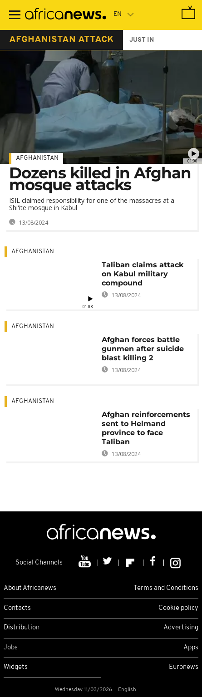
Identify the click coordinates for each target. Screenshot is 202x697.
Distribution (21, 627)
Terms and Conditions (165, 588)
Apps (190, 647)
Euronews (183, 667)
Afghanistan (37, 158)
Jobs (11, 647)
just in (141, 40)
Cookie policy (178, 608)
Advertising (180, 627)
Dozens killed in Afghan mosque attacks (100, 178)
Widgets (16, 667)
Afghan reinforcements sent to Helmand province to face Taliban (146, 428)
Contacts (17, 608)
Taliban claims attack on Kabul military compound (142, 273)
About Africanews (30, 588)
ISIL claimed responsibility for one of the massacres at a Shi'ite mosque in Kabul (91, 204)
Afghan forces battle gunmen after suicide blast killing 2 (143, 348)
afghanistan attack (61, 39)
